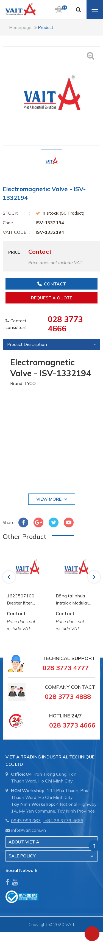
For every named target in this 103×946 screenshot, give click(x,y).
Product (45, 27)
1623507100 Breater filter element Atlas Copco (21, 599)
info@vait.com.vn (28, 830)
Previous (9, 576)
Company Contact (70, 687)
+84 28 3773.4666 (63, 820)
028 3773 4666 (65, 323)
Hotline (59, 716)
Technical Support (69, 658)
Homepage (20, 27)
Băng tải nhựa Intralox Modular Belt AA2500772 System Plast (73, 599)
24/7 (76, 716)
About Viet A (24, 842)
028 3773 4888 (68, 696)
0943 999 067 (26, 820)
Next (94, 576)
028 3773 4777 (66, 668)
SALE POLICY (22, 856)
